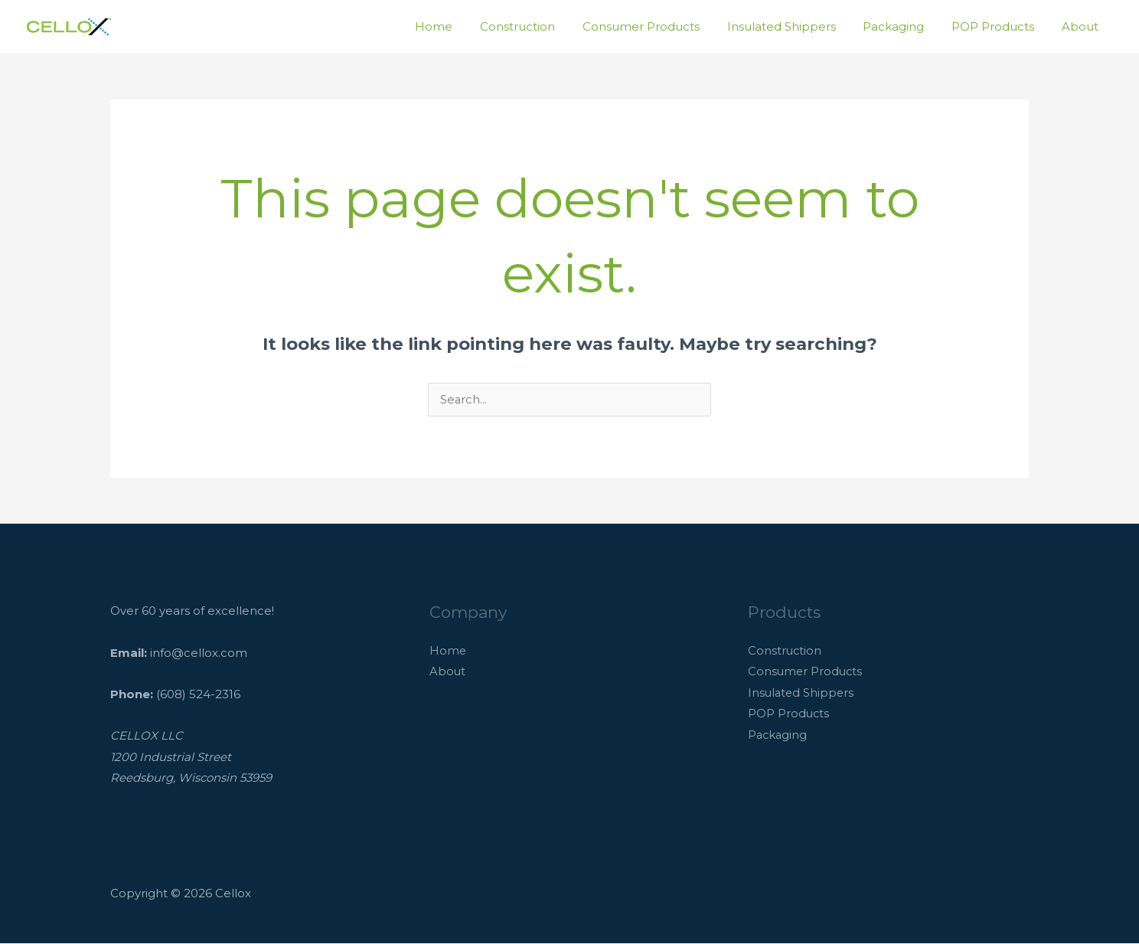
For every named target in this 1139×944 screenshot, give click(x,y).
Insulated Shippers (796, 26)
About (1082, 26)
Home (462, 26)
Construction (541, 26)
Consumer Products (661, 26)
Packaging (904, 26)
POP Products (999, 26)
